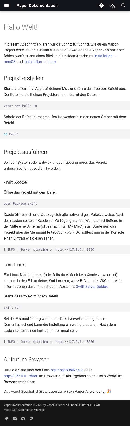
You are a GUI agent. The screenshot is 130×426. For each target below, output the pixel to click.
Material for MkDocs (31, 410)
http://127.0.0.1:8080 (21, 376)
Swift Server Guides (92, 286)
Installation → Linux (40, 62)
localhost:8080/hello (66, 370)
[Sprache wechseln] (112, 5)
